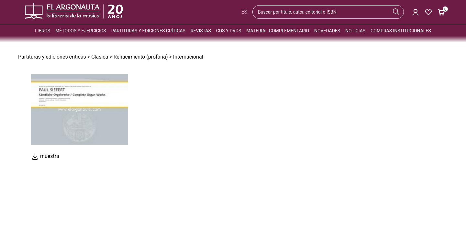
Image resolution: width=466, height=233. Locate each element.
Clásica (99, 57)
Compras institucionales (401, 30)
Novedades (327, 30)
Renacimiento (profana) (141, 57)
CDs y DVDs (228, 30)
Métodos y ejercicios (80, 30)
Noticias (355, 30)
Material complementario (277, 30)
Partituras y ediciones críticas (148, 30)
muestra (45, 156)
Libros (42, 30)
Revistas (201, 30)
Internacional (188, 57)
